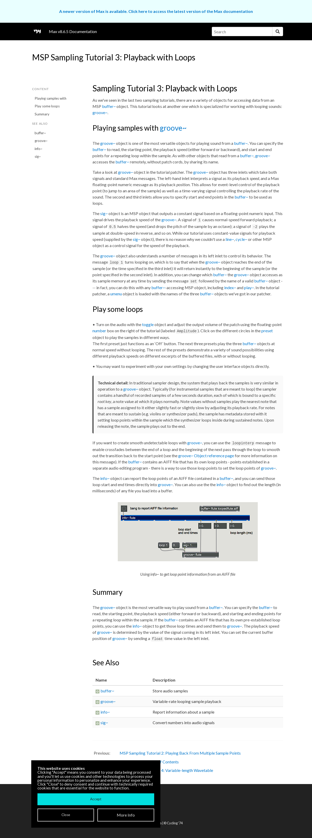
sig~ (38, 156)
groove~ (41, 141)
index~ (230, 287)
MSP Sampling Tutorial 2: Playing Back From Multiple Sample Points (180, 752)
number (99, 330)
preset (267, 330)
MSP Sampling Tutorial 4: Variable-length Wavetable (166, 770)
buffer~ (40, 133)
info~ (38, 149)
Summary (42, 114)
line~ (229, 239)
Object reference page (214, 455)
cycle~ (241, 239)
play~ (249, 287)
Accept (95, 799)
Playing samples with (50, 98)
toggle (148, 324)
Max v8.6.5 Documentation (73, 31)
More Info (126, 814)
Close (65, 815)
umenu (116, 293)
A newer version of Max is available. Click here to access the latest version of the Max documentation (156, 11)
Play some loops (47, 106)
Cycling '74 (175, 823)
